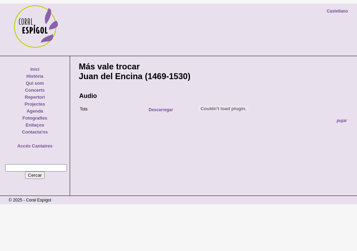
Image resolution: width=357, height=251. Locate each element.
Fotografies (35, 118)
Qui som (35, 83)
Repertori (35, 97)
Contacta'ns (35, 132)
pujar (342, 120)
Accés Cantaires (34, 146)
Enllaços (34, 125)
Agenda (34, 111)
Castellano (337, 11)
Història (34, 76)
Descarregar (161, 109)
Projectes (35, 104)
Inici (34, 69)
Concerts (35, 90)
